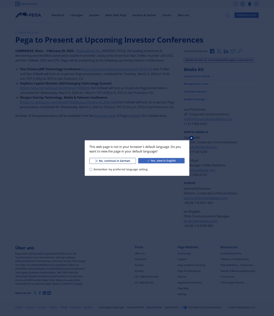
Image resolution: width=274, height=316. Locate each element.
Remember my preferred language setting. (121, 169)
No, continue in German (112, 161)
